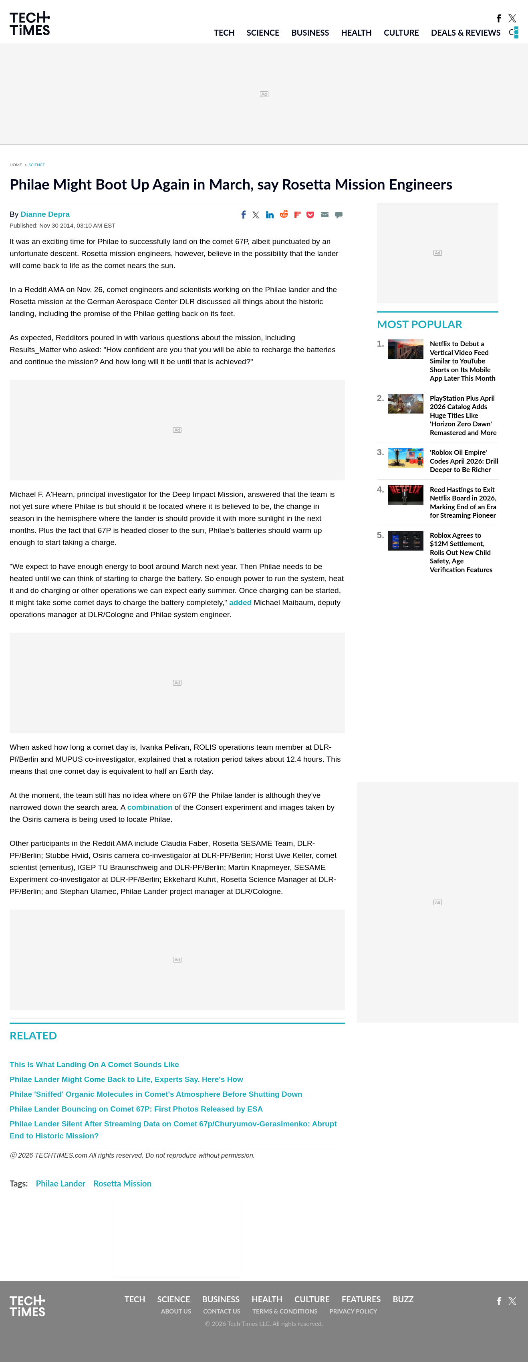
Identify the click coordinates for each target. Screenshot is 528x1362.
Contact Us (221, 1311)
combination (150, 807)
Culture (401, 32)
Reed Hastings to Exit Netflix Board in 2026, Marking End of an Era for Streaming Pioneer (463, 502)
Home (16, 164)
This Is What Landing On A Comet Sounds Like (94, 1064)
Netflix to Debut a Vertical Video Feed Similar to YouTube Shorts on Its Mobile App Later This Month (463, 360)
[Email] (324, 215)
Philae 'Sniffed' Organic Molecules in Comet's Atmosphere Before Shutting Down (156, 1094)
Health (356, 32)
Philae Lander (61, 1183)
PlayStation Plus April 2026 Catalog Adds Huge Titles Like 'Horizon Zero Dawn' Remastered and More (463, 415)
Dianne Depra (44, 214)
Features (361, 1299)
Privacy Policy (353, 1311)
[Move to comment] (338, 215)
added (240, 602)
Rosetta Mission (122, 1183)
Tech (224, 32)
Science (263, 32)
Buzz (403, 1299)
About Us (176, 1311)
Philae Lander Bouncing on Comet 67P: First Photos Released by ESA (136, 1109)
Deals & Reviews (466, 32)
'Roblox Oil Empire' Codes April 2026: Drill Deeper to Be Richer (464, 461)
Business (310, 32)
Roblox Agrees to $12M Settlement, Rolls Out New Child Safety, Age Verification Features (461, 552)
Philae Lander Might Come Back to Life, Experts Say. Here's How (126, 1079)
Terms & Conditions (284, 1311)
